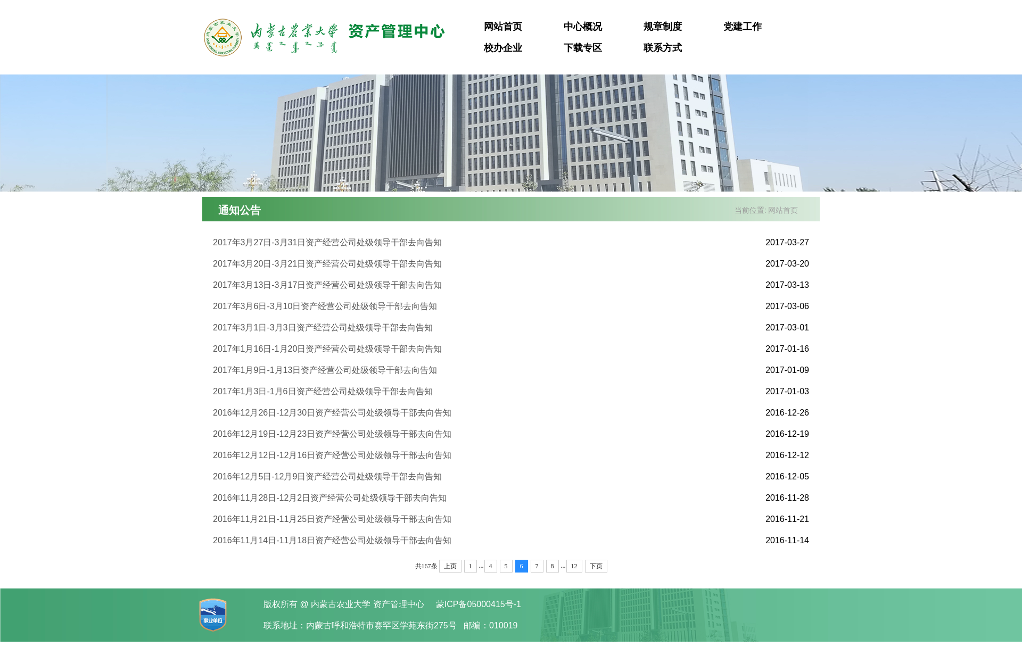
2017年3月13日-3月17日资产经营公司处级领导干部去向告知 (327, 284)
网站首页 (503, 26)
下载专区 (583, 48)
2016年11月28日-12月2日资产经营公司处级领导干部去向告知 (330, 497)
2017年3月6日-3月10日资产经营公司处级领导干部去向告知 (325, 306)
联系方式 (663, 48)
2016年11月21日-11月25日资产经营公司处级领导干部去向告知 (332, 519)
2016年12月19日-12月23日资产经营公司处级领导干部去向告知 (332, 433)
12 (574, 566)
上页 (450, 566)
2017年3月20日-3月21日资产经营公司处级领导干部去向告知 (327, 263)
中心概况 (583, 26)
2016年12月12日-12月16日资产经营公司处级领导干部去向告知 (332, 455)
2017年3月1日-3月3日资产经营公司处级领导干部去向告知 (323, 327)
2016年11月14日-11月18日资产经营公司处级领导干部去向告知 (332, 540)
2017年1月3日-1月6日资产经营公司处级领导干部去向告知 (323, 391)
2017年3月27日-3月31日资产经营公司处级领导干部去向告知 (327, 242)
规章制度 (663, 26)
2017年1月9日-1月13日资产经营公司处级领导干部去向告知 (325, 370)
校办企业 (503, 48)
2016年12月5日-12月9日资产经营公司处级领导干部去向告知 (327, 476)
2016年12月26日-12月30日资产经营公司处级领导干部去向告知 (332, 412)
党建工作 (742, 26)
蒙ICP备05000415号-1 (478, 604)
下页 (596, 566)
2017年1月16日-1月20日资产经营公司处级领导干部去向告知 (327, 348)
